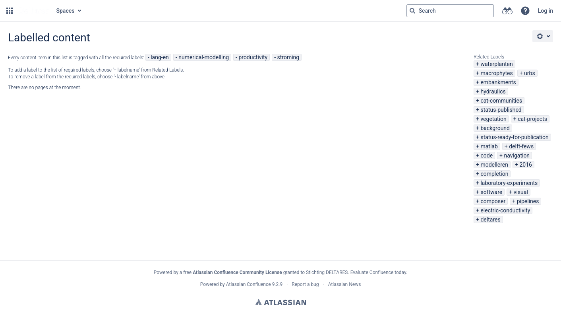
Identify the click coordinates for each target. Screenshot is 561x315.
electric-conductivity (505, 210)
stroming (288, 57)
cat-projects (532, 119)
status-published (500, 110)
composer (492, 201)
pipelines (528, 201)
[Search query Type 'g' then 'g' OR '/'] (450, 10)
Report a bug (305, 284)
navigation (517, 155)
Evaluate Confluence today (378, 272)
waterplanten (496, 64)
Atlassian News (344, 284)
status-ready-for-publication (514, 137)
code (486, 155)
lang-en (160, 57)
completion (494, 174)
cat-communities (501, 100)
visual (521, 192)
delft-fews (521, 146)
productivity (252, 57)
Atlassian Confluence (248, 284)
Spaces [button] (65, 11)
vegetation (493, 119)
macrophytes (496, 73)
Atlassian (280, 302)
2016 (525, 164)
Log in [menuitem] (545, 11)
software (491, 192)
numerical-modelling (203, 57)
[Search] (412, 11)
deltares (490, 219)
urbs (529, 73)
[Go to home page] (33, 10)
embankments (498, 82)
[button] (9, 11)
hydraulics (492, 91)
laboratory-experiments (509, 183)
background (495, 128)
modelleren (494, 164)
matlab (488, 146)
